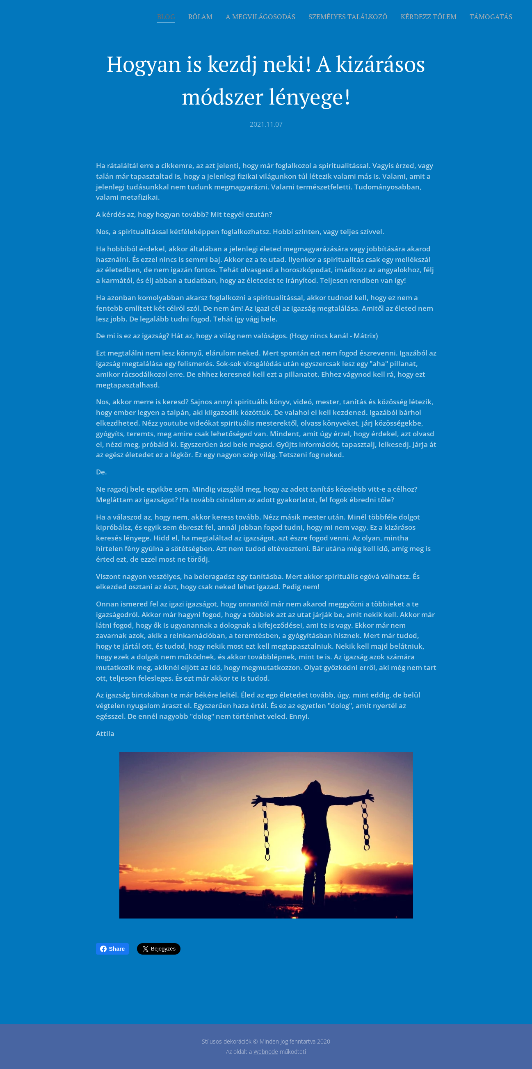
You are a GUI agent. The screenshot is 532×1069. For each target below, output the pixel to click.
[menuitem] (168, 17)
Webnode (265, 1051)
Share (112, 949)
